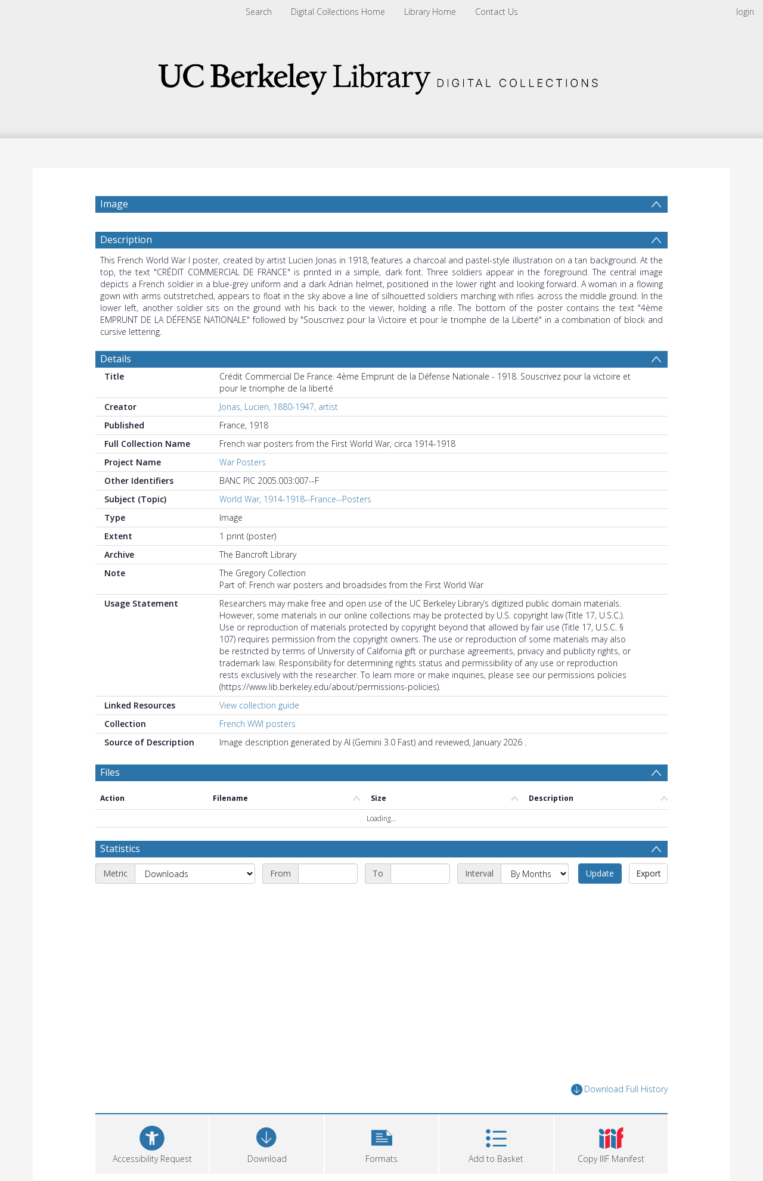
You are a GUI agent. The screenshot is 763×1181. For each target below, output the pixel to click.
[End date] (420, 873)
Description (126, 239)
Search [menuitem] (259, 11)
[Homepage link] (381, 75)
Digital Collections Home (338, 11)
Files (110, 772)
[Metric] (195, 873)
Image (114, 203)
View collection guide (259, 705)
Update (600, 873)
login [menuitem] (745, 11)
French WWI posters (257, 723)
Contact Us (496, 11)
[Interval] (535, 873)
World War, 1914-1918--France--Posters (295, 499)
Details (115, 358)
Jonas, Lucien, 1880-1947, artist (278, 406)
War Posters (242, 462)
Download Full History (619, 1089)
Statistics (120, 848)
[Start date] (328, 873)
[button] (381, 1142)
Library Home (430, 11)
